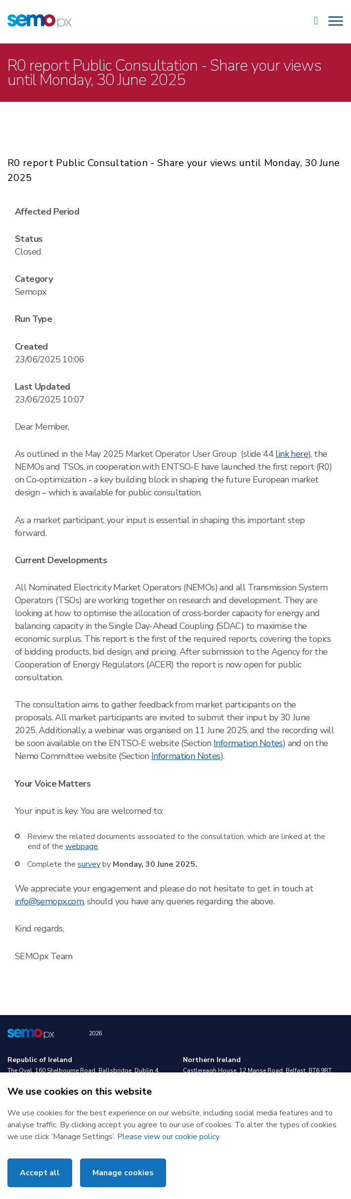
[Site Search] (316, 22)
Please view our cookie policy (168, 1136)
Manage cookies (123, 1172)
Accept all (40, 1172)
